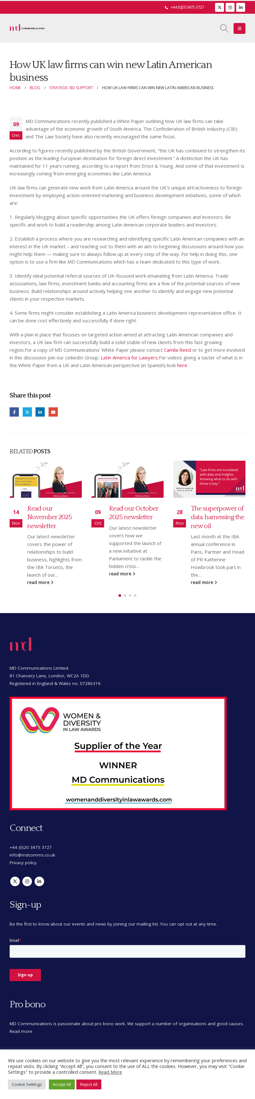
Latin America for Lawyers (129, 357)
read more (40, 582)
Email (53, 412)
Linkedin (39, 881)
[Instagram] (230, 7)
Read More (110, 1072)
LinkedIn (40, 412)
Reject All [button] (88, 1084)
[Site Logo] (27, 28)
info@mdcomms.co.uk (32, 855)
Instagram (27, 881)
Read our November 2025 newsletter (49, 517)
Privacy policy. (23, 862)
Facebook (14, 412)
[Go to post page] (46, 479)
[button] (224, 28)
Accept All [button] (62, 1084)
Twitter (27, 412)
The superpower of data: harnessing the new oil (217, 517)
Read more (21, 1031)
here (182, 365)
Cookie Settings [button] (27, 1084)
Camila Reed (177, 350)
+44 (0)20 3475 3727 (187, 7)
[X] (219, 7)
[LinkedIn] (240, 7)
